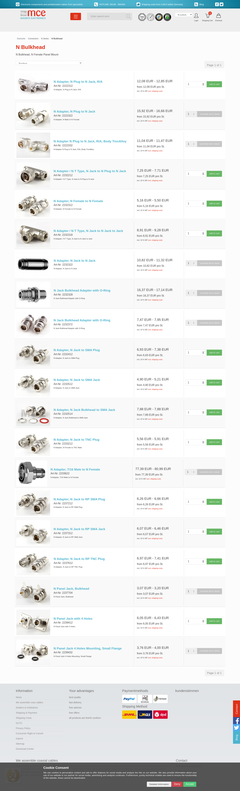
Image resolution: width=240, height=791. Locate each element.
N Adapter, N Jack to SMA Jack (76, 374)
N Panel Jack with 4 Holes (72, 609)
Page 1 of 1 (214, 65)
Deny (177, 784)
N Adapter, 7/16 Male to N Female (75, 462)
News (19, 686)
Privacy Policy (23, 717)
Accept (190, 784)
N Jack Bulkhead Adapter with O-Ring (81, 287)
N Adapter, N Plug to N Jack (74, 111)
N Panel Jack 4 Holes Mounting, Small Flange (87, 638)
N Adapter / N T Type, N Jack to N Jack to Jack (88, 228)
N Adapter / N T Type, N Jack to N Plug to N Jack (89, 169)
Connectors (33, 38)
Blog (199, 4)
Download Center (25, 738)
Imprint (19, 728)
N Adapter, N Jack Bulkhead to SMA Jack (84, 404)
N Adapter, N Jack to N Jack (74, 257)
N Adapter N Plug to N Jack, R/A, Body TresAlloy (89, 140)
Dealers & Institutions (27, 697)
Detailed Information (159, 784)
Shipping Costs (24, 707)
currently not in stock (209, 113)
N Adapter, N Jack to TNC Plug (76, 433)
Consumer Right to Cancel (29, 723)
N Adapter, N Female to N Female (78, 199)
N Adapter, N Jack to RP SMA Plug (79, 492)
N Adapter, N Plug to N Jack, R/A (77, 81)
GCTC (19, 712)
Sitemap (20, 733)
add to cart (214, 84)
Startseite (21, 38)
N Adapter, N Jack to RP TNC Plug (78, 550)
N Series (45, 38)
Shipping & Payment (26, 702)
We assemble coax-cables (29, 692)
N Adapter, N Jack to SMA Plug (76, 345)
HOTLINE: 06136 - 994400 (109, 4)
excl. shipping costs (155, 91)
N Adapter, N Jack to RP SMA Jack (79, 521)
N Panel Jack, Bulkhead (71, 580)
